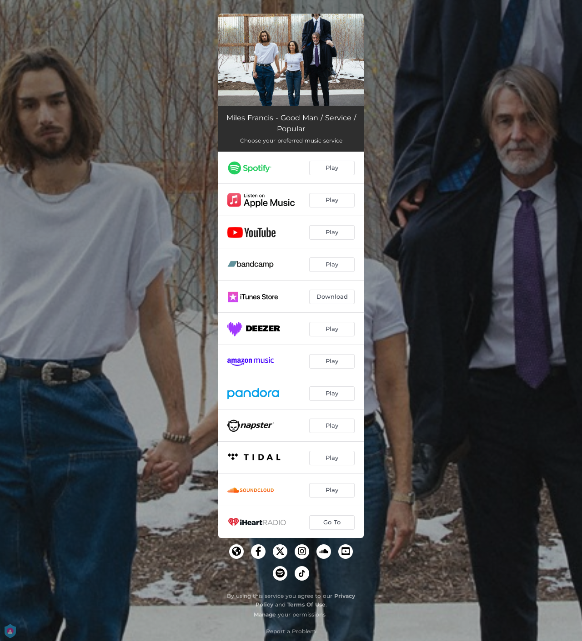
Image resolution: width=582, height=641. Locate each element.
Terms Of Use (306, 604)
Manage (265, 614)
